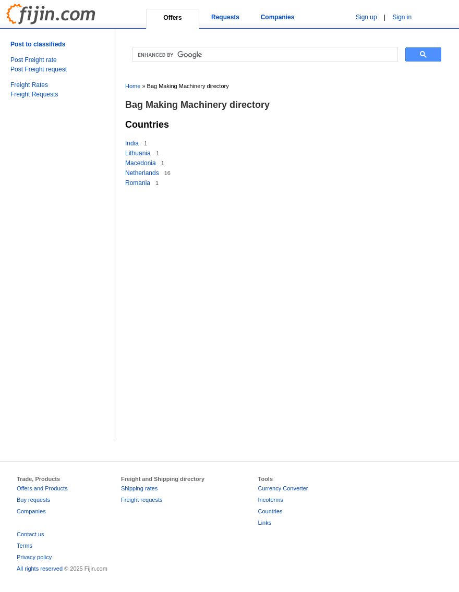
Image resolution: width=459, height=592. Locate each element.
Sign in (402, 17)
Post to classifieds (37, 44)
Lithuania (138, 153)
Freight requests (141, 500)
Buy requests (33, 500)
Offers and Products (42, 488)
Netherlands (142, 173)
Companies (278, 17)
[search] (264, 54)
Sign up (366, 17)
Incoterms (270, 500)
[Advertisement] (52, 279)
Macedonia (140, 163)
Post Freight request (38, 69)
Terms (24, 545)
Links (265, 523)
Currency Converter (283, 488)
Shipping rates (139, 488)
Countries (270, 511)
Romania (137, 183)
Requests (225, 17)
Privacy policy (34, 557)
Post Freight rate (33, 60)
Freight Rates (29, 85)
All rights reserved (40, 568)
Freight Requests (34, 94)
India (132, 143)
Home (132, 86)
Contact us (30, 534)
